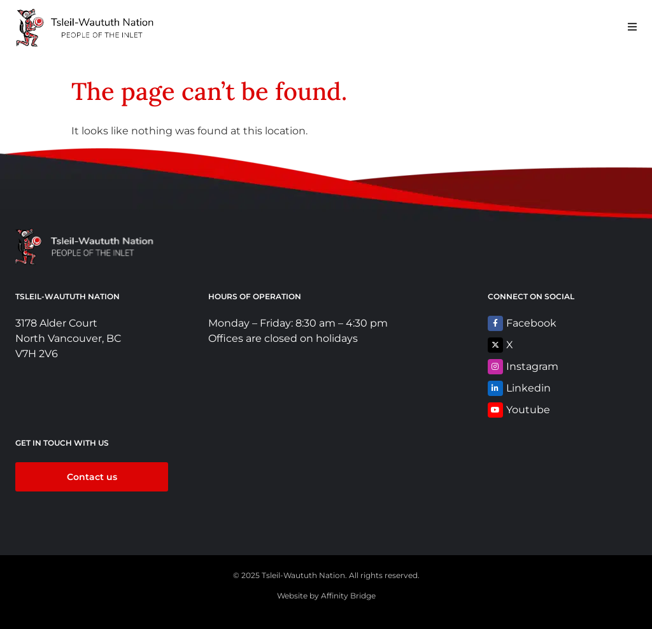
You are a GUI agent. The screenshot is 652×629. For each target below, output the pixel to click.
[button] (632, 26)
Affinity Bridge (348, 595)
